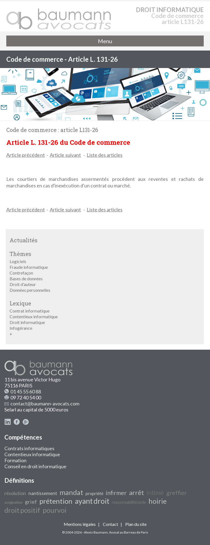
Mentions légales (80, 524)
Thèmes (20, 253)
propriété (94, 493)
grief (31, 501)
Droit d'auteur (23, 284)
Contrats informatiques (29, 448)
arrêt (136, 492)
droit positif (22, 510)
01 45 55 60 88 (25, 391)
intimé (155, 492)
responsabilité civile (129, 502)
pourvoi (54, 510)
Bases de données (26, 278)
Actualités (23, 240)
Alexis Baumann (96, 532)
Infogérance (21, 328)
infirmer (116, 492)
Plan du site (136, 524)
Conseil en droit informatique (35, 466)
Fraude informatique (29, 267)
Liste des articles (104, 155)
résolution (15, 493)
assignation (13, 502)
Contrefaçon (21, 272)
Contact (110, 524)
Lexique (20, 303)
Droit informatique (27, 322)
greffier (176, 492)
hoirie (157, 501)
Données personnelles (30, 290)
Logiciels (18, 261)
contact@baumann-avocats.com (44, 403)
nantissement (42, 493)
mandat (71, 492)
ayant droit (92, 501)
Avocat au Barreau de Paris (128, 532)
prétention (55, 501)
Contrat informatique (29, 310)
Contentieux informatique (34, 316)
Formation (15, 460)
